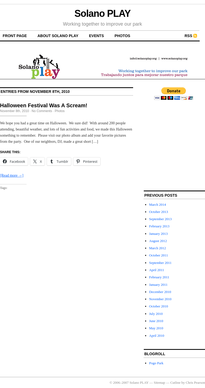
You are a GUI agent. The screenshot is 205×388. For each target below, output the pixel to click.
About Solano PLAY (58, 36)
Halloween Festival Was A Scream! (43, 105)
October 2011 (158, 255)
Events (96, 36)
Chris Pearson (195, 383)
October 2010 (158, 306)
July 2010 (156, 314)
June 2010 (156, 321)
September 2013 (160, 219)
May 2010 (156, 328)
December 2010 (160, 292)
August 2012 (158, 241)
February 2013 (159, 226)
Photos (122, 36)
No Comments (42, 111)
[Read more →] (11, 175)
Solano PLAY (103, 13)
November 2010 (160, 299)
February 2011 (159, 277)
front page (15, 36)
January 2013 (158, 234)
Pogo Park (156, 363)
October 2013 (158, 212)
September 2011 (160, 263)
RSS (188, 36)
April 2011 (156, 270)
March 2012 (157, 248)
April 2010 (156, 336)
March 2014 (157, 205)
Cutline (175, 383)
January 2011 (158, 285)
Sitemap (159, 383)
